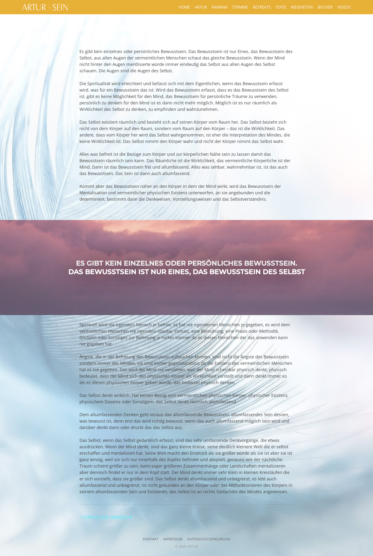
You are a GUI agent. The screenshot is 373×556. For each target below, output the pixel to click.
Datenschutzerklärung (208, 539)
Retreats (262, 7)
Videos (344, 7)
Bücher (325, 7)
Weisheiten (302, 7)
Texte (280, 7)
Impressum (172, 539)
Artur (201, 7)
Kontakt (150, 539)
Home (184, 7)
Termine (240, 7)
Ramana (219, 7)
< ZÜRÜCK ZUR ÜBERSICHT (106, 517)
